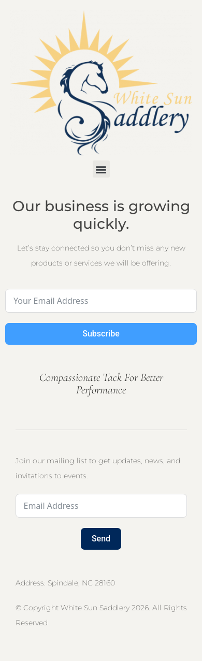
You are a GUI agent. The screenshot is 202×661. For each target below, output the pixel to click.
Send (101, 539)
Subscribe (100, 334)
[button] (101, 169)
